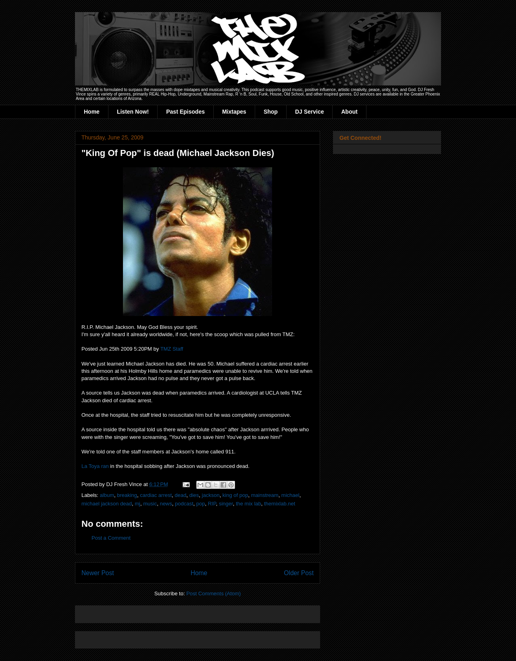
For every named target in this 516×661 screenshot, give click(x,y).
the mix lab (248, 504)
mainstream (265, 495)
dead (180, 495)
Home (92, 111)
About (349, 111)
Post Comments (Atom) (213, 593)
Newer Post (97, 573)
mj (137, 504)
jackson (211, 495)
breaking (127, 495)
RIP (212, 504)
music (150, 504)
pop (200, 504)
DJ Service (309, 111)
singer (226, 504)
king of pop (235, 495)
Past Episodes (185, 111)
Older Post (299, 573)
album (107, 495)
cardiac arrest (156, 495)
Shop (271, 111)
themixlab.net (279, 504)
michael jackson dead (106, 504)
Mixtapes (234, 111)
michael (290, 495)
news (166, 504)
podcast (184, 504)
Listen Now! (133, 111)
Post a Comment (111, 538)
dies (194, 495)
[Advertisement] (175, 612)
